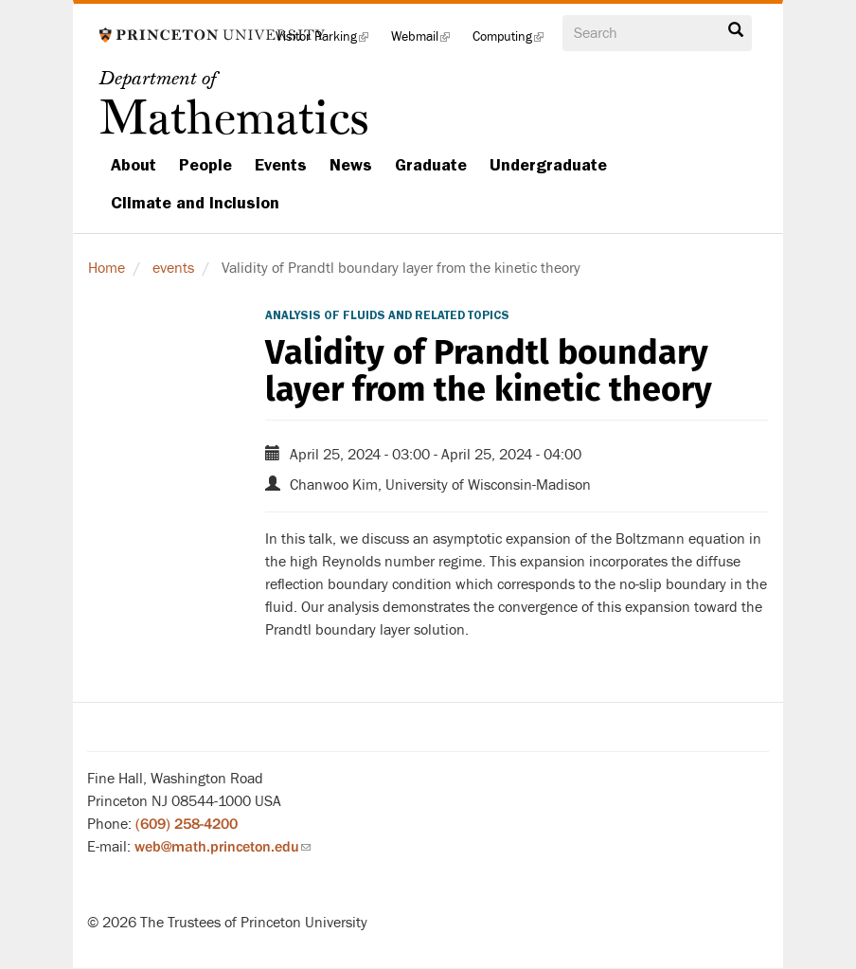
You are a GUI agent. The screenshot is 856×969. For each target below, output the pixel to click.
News (351, 164)
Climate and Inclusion (195, 202)
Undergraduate (548, 164)
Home (106, 268)
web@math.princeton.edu (222, 846)
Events (281, 164)
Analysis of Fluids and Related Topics (387, 315)
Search (735, 30)
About (133, 164)
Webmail (426, 42)
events (173, 268)
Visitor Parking (328, 42)
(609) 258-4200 (186, 824)
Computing (514, 42)
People (205, 164)
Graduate (431, 164)
